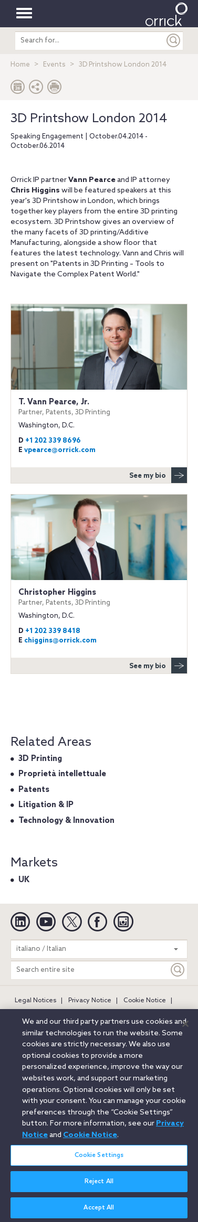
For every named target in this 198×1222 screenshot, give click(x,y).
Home (20, 65)
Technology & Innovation (66, 821)
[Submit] (173, 40)
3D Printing (40, 759)
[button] (36, 89)
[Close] (185, 1027)
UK (23, 880)
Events (54, 65)
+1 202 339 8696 (53, 441)
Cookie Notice (144, 1000)
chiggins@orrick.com (60, 641)
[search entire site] (89, 40)
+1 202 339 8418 (52, 631)
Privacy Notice (89, 1000)
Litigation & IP (46, 805)
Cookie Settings (99, 1159)
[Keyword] (178, 970)
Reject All (99, 1185)
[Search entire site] (90, 970)
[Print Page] (54, 89)
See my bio (158, 475)
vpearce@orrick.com (60, 450)
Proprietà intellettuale (62, 774)
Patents (33, 790)
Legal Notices (35, 1000)
